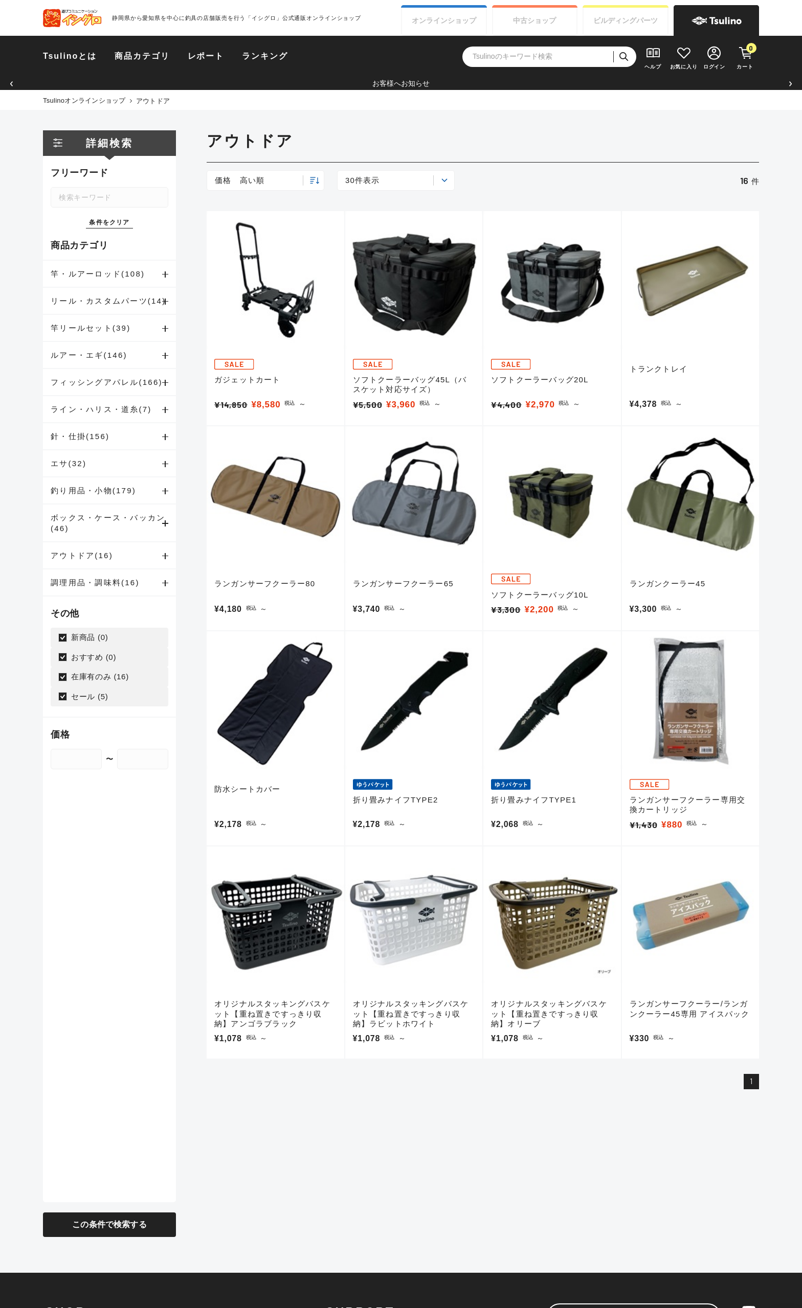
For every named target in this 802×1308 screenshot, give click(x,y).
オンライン (444, 20)
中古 (534, 20)
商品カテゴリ (142, 56)
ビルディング (625, 20)
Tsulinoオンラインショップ (84, 100)
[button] (11, 83)
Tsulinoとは (70, 56)
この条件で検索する (109, 1224)
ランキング (265, 56)
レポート (206, 56)
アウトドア (153, 101)
